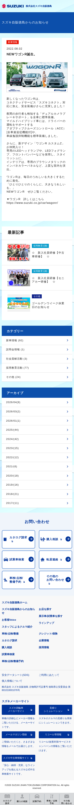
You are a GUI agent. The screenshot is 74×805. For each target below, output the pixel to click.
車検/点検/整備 (10, 633)
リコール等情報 (53, 734)
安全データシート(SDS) (15, 674)
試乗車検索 (8, 654)
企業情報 (44, 640)
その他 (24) (13, 377)
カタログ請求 (9, 640)
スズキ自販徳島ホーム (14, 602)
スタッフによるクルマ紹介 (17, 626)
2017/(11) (12, 503)
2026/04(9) (13, 402)
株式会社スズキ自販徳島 (39, 6)
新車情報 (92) (14, 340)
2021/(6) (11, 466)
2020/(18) (12, 475)
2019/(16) (12, 484)
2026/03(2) (13, 411)
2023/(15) (12, 448)
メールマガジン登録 (16, 734)
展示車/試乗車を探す (51, 616)
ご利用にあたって (49, 674)
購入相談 (7, 647)
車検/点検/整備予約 (13, 661)
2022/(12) (12, 457)
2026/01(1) (13, 420)
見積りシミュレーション (53, 709)
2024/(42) (12, 439)
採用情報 (44, 647)
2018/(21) (12, 493)
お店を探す (45, 609)
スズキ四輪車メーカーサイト (16, 709)
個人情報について (12, 680)
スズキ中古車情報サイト (16, 758)
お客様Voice (9, 619)
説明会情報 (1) (15, 349)
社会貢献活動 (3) (16, 358)
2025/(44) (12, 429)
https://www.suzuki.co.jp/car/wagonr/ (32, 202)
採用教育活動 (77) (17, 367)
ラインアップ (46, 622)
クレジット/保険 (48, 633)
